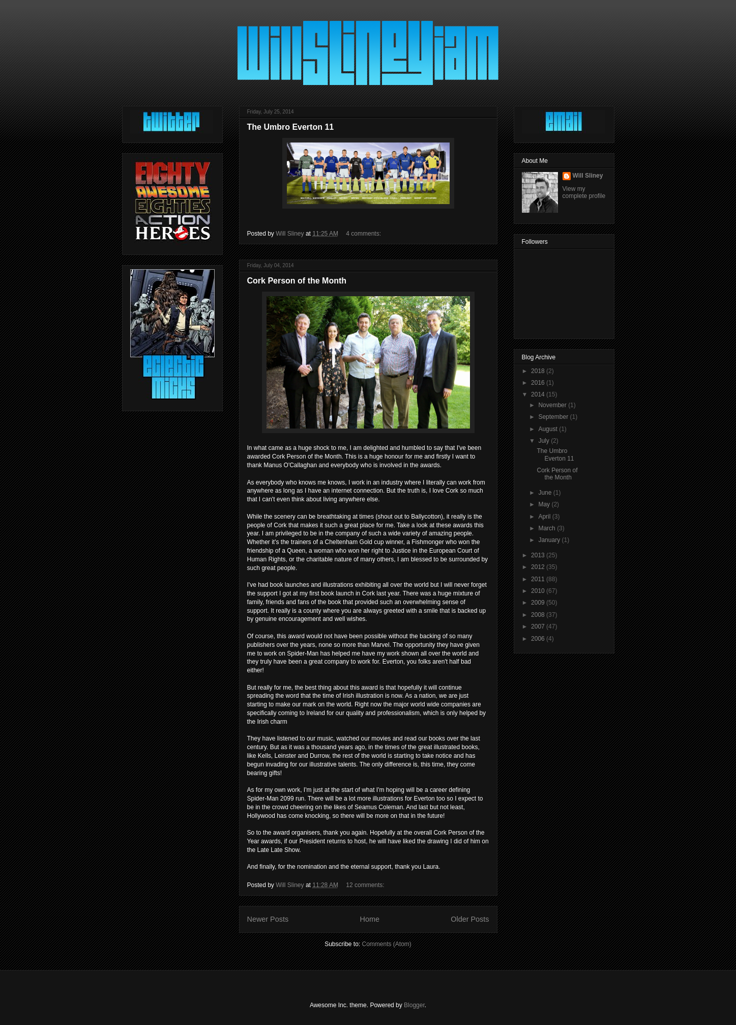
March (547, 528)
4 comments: (364, 233)
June (545, 492)
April (545, 516)
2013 (538, 555)
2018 (538, 371)
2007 (538, 626)
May (544, 504)
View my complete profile (584, 192)
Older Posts (470, 919)
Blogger (414, 1005)
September (554, 416)
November (553, 405)
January (550, 540)
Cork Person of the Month (297, 280)
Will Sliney (588, 175)
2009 (538, 602)
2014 (538, 394)
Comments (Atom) (386, 944)
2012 (538, 567)
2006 (538, 638)
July (544, 440)
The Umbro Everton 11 (290, 127)
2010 (538, 590)
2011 (538, 579)
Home (369, 919)
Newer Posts (268, 919)
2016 (538, 382)
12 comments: (366, 885)
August (548, 429)
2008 (538, 614)
